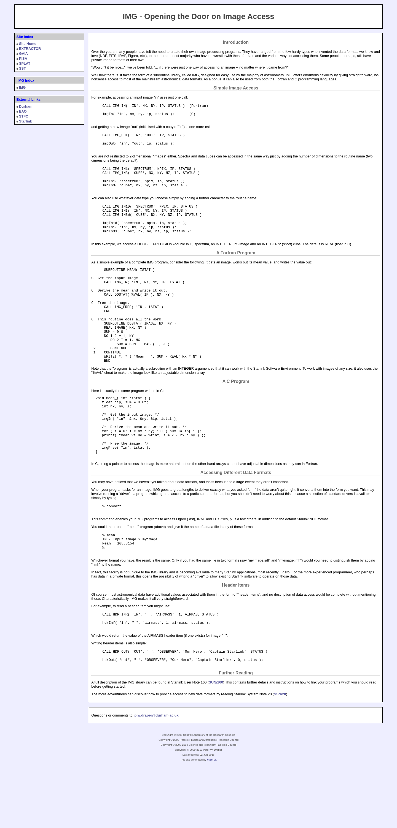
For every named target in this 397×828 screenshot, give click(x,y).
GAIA (23, 53)
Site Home (27, 44)
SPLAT (24, 63)
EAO (23, 111)
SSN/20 (280, 756)
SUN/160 (216, 744)
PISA (23, 58)
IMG (22, 87)
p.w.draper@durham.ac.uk (157, 777)
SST (22, 68)
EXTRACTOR (30, 49)
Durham (25, 106)
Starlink (25, 121)
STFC (23, 116)
